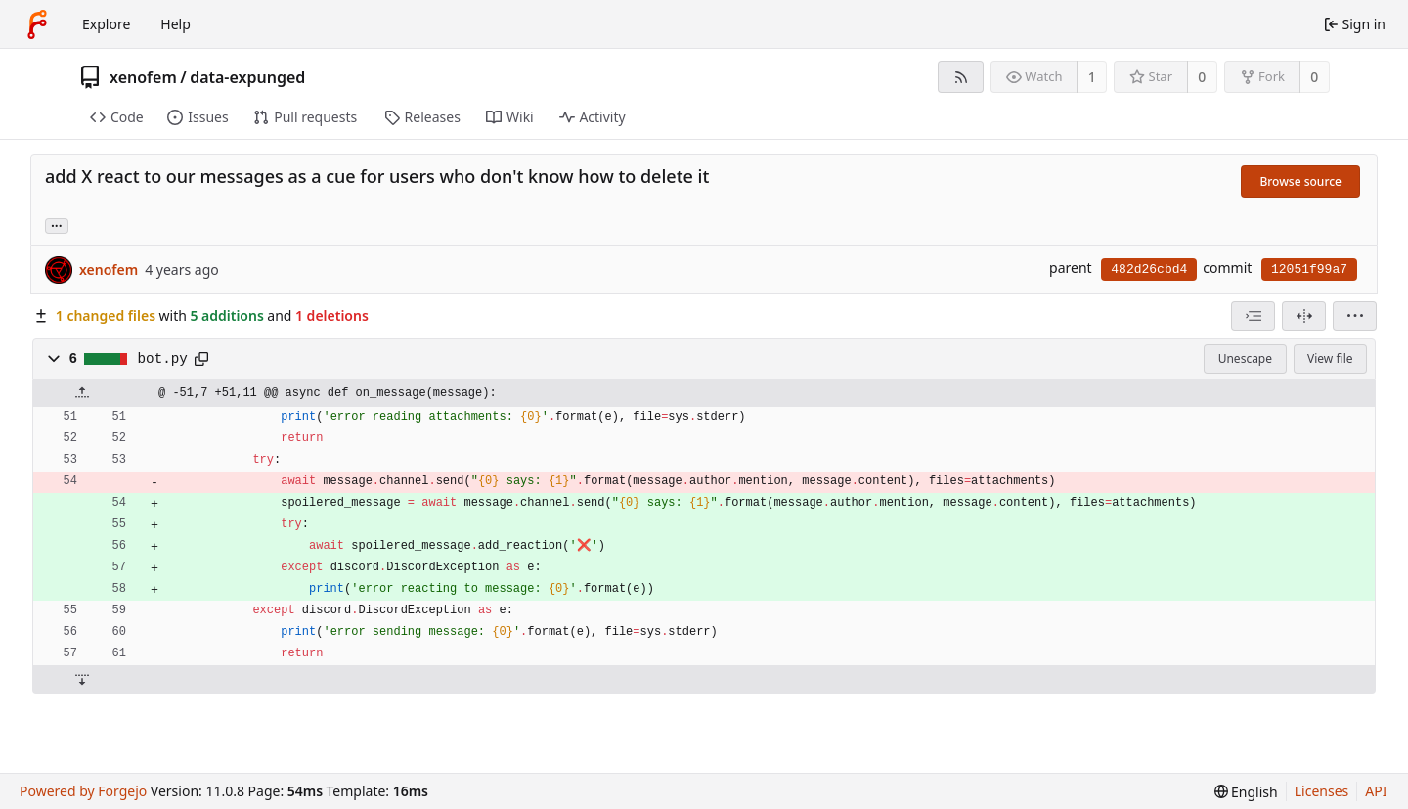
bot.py (163, 359)
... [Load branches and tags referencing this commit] (57, 224)
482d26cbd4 (1149, 269)
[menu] (1355, 316)
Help (175, 24)
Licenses (1322, 791)
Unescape (1245, 358)
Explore (106, 24)
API (1375, 791)
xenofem (143, 77)
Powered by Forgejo (83, 791)
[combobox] (1253, 316)
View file (1329, 358)
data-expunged (247, 77)
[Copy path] (201, 359)
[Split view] (1304, 316)
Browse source (1300, 181)
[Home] (37, 24)
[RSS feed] (961, 77)
